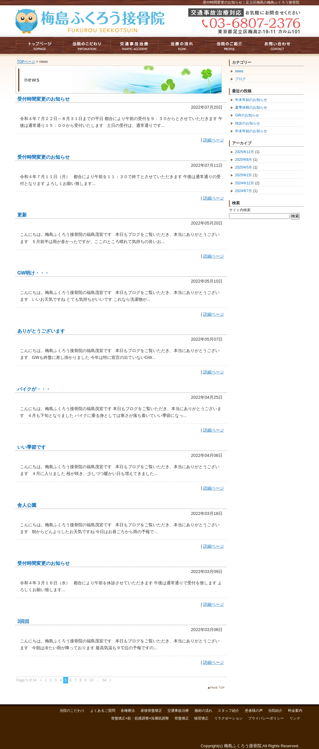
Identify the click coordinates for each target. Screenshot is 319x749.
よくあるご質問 (102, 710)
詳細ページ (213, 140)
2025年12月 (244, 152)
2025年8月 (243, 160)
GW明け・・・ (33, 272)
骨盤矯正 (182, 718)
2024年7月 (243, 191)
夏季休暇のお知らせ (251, 107)
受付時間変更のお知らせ (43, 99)
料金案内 (295, 710)
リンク (295, 718)
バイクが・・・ (34, 389)
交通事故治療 (178, 710)
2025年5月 (243, 167)
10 (91, 680)
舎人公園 (26, 505)
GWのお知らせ (247, 115)
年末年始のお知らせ (251, 100)
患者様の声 (254, 710)
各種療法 (128, 710)
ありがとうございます (41, 331)
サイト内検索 (239, 210)
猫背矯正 (201, 718)
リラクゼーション (228, 718)
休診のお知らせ (247, 123)
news (239, 71)
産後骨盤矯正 (151, 710)
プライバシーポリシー (266, 718)
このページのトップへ (217, 688)
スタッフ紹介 (228, 710)
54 (104, 680)
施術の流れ (203, 710)
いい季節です (31, 447)
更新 (22, 214)
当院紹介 (275, 710)
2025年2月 (243, 175)
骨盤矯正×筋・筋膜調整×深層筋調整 (140, 718)
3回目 (23, 621)
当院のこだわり (72, 710)
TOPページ (26, 62)
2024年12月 (244, 183)
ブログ (240, 79)
